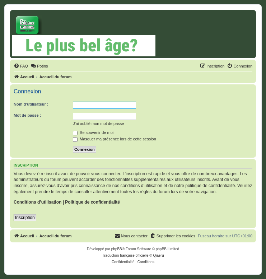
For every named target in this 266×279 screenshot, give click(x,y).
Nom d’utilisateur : (31, 104)
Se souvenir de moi (93, 132)
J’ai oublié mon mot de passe (98, 123)
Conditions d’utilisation (37, 202)
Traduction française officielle (125, 255)
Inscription (25, 217)
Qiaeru (158, 255)
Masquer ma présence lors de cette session (114, 139)
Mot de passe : (27, 115)
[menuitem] (21, 66)
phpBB (116, 249)
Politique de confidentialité (92, 202)
